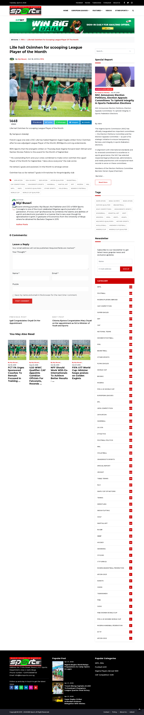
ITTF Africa (114, 561)
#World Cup (101, 229)
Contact (107, 712)
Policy (114, 712)
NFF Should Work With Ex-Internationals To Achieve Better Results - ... (61, 374)
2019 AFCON (18, 180)
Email (55, 273)
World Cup (15, 192)
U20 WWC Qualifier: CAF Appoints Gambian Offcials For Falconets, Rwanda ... (39, 375)
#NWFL (124, 217)
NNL (87, 184)
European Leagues (80, 10)
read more (103, 182)
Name (15, 273)
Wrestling (114, 504)
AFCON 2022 (114, 638)
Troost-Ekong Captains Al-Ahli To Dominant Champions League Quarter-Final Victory (77, 688)
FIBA (114, 600)
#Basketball (119, 205)
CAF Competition (115, 306)
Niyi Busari (22, 59)
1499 (112, 675)
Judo (114, 606)
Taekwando (96, 3)
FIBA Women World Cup (114, 612)
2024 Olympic (31, 180)
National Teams (115, 331)
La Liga (114, 427)
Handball (79, 3)
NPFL (13, 188)
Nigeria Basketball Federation (114, 568)
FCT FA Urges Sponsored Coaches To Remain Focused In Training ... (18, 374)
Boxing (115, 376)
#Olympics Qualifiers (104, 221)
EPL (114, 401)
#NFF (124, 213)
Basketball (71, 180)
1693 (116, 671)
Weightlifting (114, 510)
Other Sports (121, 10)
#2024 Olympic (114, 201)
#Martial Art (113, 213)
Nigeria (80, 184)
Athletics (114, 433)
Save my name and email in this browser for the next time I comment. (46, 295)
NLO (114, 485)
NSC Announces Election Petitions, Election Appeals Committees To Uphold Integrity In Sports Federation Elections (114, 99)
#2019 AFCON (101, 201)
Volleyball (107, 3)
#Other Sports (123, 221)
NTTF (114, 631)
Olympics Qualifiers (33, 188)
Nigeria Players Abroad (104, 89)
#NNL (108, 217)
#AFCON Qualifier (103, 205)
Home (65, 10)
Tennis (114, 497)
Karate (87, 3)
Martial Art (63, 184)
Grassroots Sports (36, 184)
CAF (115, 325)
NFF (72, 184)
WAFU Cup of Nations (114, 491)
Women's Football (78, 188)
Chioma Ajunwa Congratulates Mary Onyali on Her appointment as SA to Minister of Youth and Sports (72, 321)
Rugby (114, 529)
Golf (114, 516)
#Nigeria (99, 217)
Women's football (114, 338)
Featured (97, 10)
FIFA (23, 40)
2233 (104, 667)
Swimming (114, 548)
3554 (102, 663)
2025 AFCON (43, 180)
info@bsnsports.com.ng (24, 675)
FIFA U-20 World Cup (115, 389)
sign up (126, 269)
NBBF (114, 536)
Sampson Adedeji (103, 92)
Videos (109, 10)
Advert (132, 712)
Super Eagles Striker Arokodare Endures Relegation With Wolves (74, 701)
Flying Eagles (115, 363)
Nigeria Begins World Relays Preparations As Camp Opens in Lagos (77, 667)
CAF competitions (18, 184)
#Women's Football (118, 225)
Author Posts (22, 224)
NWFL (20, 188)
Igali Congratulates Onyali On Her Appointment (29, 320)
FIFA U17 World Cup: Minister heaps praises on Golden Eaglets (83, 373)
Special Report (114, 465)
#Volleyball (101, 225)
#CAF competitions (103, 209)
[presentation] (108, 268)
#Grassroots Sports (123, 209)
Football (115, 293)
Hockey (114, 542)
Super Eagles (115, 312)
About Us (116, 3)
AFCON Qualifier (57, 180)
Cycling (114, 555)
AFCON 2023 (114, 574)
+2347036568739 (30, 673)
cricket (114, 472)
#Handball (100, 213)
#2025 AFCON (128, 201)
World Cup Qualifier (31, 192)
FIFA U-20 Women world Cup (114, 619)
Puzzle (15, 284)
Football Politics (115, 440)
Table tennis (114, 478)
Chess (114, 587)
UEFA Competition (114, 408)
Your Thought (19, 252)
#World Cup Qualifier (118, 229)
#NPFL (116, 217)
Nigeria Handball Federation (114, 625)
